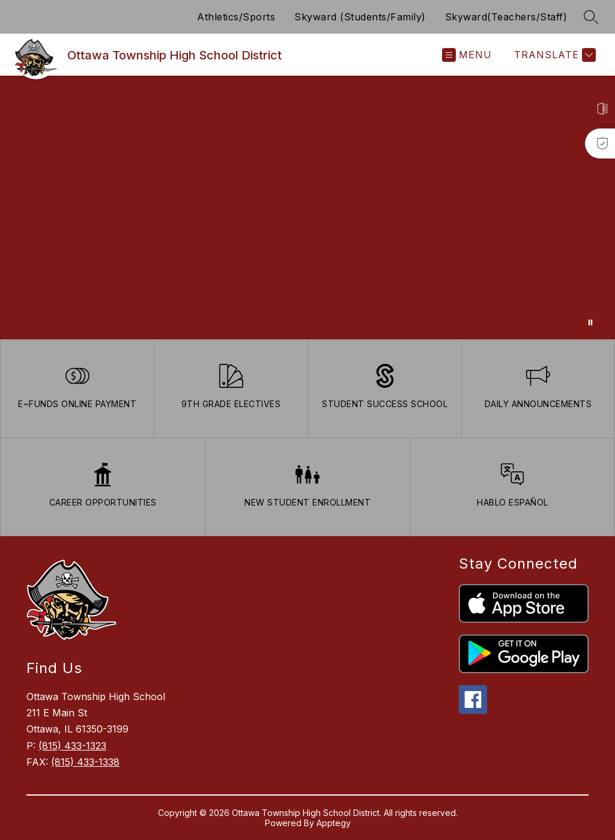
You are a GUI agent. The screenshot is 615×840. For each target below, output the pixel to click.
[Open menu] (467, 54)
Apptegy (334, 823)
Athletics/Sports (236, 17)
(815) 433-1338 (85, 762)
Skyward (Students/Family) (360, 17)
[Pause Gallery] (590, 322)
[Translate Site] (553, 54)
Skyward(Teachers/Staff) (506, 17)
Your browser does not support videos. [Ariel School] (307, 207)
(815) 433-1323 (72, 746)
